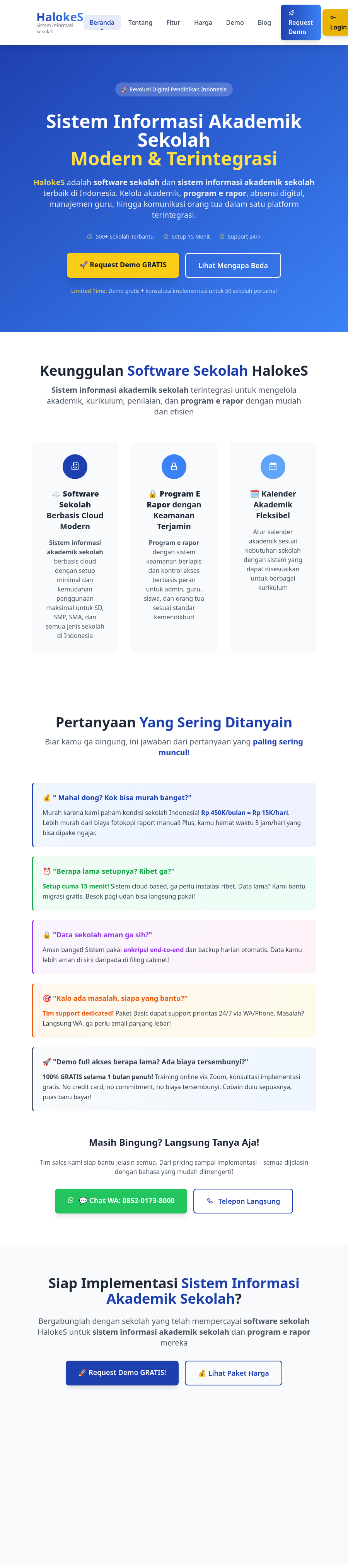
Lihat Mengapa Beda (233, 265)
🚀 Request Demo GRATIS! (122, 1372)
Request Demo (300, 23)
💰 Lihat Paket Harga (233, 1373)
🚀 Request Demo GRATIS (123, 264)
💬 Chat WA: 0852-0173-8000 (121, 1200)
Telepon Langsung (243, 1201)
